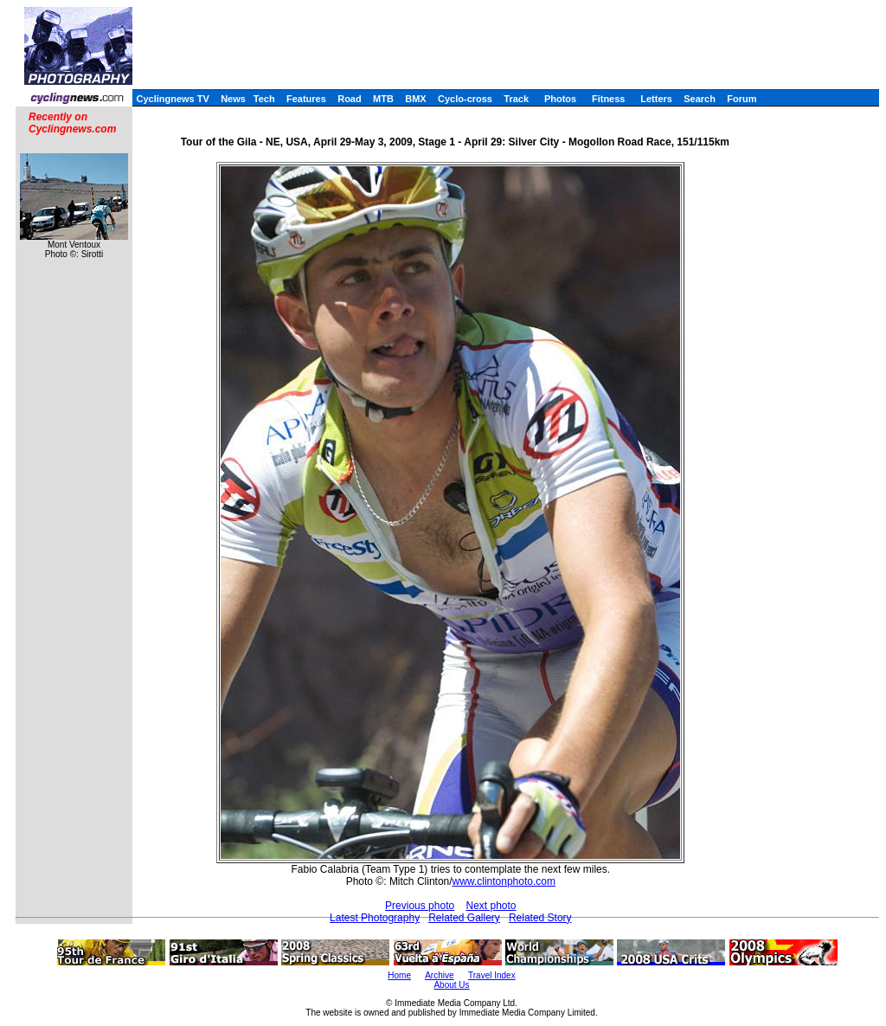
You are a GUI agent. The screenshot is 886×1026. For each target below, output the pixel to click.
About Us (451, 985)
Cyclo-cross (465, 99)
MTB (383, 99)
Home (399, 975)
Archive (439, 975)
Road (349, 99)
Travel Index (492, 975)
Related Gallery (464, 918)
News (233, 99)
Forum (741, 99)
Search (700, 99)
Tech (264, 99)
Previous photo (419, 906)
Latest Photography (375, 918)
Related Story (540, 918)
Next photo (491, 906)
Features (306, 99)
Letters (656, 99)
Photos (560, 99)
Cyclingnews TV (172, 99)
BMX (415, 99)
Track (516, 99)
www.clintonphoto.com (504, 881)
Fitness (609, 99)
